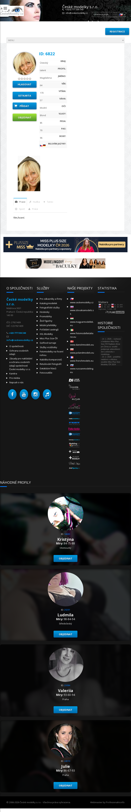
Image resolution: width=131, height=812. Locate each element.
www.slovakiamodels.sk (82, 310)
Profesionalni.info (115, 802)
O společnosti (16, 346)
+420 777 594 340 (17, 332)
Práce (35, 208)
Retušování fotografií (50, 363)
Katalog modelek (48, 303)
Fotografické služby (50, 307)
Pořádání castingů (49, 329)
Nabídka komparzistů (51, 359)
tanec (50, 201)
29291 (67, 609)
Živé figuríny (46, 320)
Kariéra (13, 373)
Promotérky (46, 316)
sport (22, 208)
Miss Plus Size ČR (49, 338)
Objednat (24, 117)
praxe (22, 201)
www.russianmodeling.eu (82, 369)
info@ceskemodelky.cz (77, 13)
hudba (36, 201)
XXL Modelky (46, 333)
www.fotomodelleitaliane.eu (81, 333)
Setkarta (24, 95)
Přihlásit (94, 31)
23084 (67, 685)
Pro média (14, 377)
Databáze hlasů (48, 368)
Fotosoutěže (46, 372)
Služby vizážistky (48, 347)
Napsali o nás (16, 382)
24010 (67, 761)
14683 (67, 534)
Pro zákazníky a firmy (51, 298)
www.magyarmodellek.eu (82, 322)
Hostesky (44, 311)
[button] (12, 394)
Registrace (117, 31)
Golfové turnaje (48, 342)
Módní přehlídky (48, 325)
